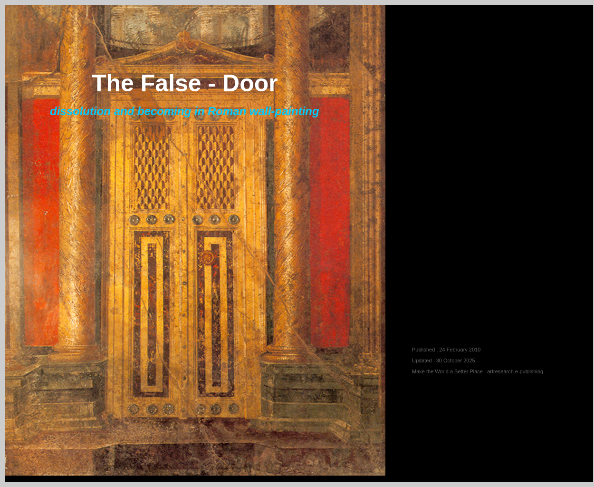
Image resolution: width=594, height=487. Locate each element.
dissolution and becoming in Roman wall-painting (184, 111)
